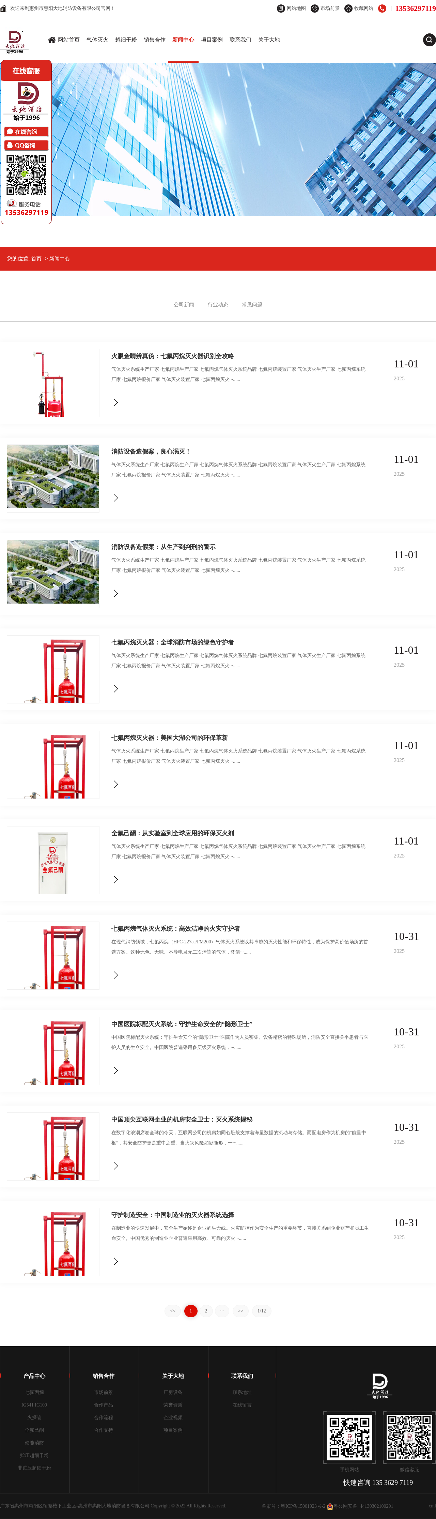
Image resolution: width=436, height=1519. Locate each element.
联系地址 (242, 1392)
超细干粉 (126, 40)
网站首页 (69, 40)
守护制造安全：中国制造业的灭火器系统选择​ (172, 1215)
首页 (36, 258)
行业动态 (218, 304)
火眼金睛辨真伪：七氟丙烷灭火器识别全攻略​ (172, 356)
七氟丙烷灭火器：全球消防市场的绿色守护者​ (172, 642)
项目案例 (212, 40)
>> (241, 1310)
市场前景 (103, 1392)
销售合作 (155, 40)
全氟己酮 (34, 1430)
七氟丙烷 (34, 1392)
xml (432, 1505)
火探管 (34, 1417)
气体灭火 (97, 40)
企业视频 (173, 1417)
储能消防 (34, 1442)
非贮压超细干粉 (34, 1468)
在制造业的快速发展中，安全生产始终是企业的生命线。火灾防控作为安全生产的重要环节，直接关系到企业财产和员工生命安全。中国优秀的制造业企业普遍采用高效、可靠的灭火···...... (240, 1233)
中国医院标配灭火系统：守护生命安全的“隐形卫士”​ (181, 1024)
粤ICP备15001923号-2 (303, 1506)
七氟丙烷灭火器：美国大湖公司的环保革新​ (169, 737)
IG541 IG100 (34, 1405)
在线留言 (242, 1405)
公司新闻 (184, 304)
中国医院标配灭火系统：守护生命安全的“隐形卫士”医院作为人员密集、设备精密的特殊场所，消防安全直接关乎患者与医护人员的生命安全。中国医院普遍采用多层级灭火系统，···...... (239, 1042)
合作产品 (103, 1405)
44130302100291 (376, 1506)
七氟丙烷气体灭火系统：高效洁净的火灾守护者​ (175, 928)
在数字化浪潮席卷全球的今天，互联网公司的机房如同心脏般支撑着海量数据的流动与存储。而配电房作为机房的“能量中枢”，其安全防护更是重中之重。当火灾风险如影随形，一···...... (238, 1137)
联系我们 (240, 40)
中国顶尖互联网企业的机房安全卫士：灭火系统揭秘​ (181, 1119)
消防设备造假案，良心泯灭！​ (151, 451)
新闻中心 (183, 40)
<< (172, 1310)
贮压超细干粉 (34, 1455)
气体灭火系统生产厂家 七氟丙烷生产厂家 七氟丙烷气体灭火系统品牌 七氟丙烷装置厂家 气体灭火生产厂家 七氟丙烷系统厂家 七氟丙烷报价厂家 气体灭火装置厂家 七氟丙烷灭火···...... (238, 374)
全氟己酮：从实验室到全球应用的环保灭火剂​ (172, 833)
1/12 (262, 1310)
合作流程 (103, 1417)
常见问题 (252, 304)
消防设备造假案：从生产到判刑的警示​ (163, 547)
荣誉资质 (173, 1405)
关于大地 (269, 40)
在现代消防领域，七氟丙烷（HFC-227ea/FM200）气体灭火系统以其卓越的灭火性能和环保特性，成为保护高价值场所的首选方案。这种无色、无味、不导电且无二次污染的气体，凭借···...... (239, 947)
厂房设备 (173, 1392)
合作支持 (103, 1430)
